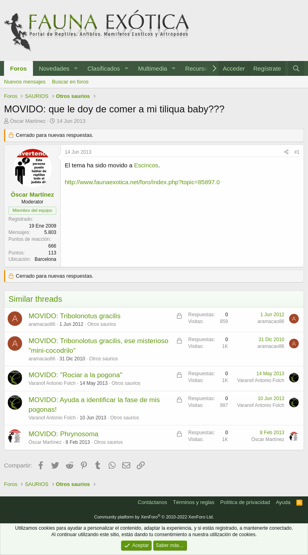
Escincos (146, 165)
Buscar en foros (70, 82)
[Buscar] (296, 68)
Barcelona (45, 259)
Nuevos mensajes (24, 82)
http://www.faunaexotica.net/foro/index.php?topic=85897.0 (142, 182)
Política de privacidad (245, 502)
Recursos (198, 68)
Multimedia (152, 68)
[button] (75, 68)
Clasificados (103, 68)
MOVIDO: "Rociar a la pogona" (75, 375)
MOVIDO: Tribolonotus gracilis (75, 316)
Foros (18, 68)
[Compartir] (286, 152)
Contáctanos (152, 502)
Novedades (54, 68)
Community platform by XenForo (154, 516)
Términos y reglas (193, 502)
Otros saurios (101, 324)
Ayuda (283, 502)
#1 (297, 152)
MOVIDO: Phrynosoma (64, 434)
